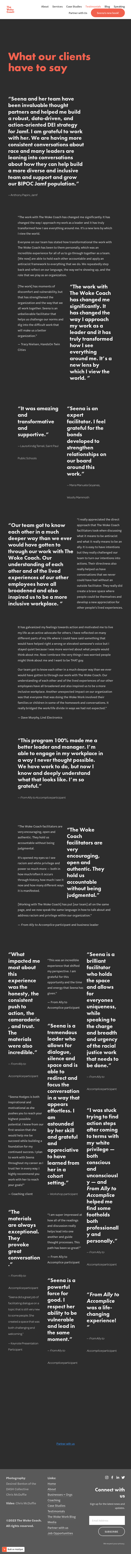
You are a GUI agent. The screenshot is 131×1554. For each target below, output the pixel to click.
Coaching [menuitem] (54, 1500)
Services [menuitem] (57, 6)
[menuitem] (108, 13)
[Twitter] (123, 1477)
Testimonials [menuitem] (93, 6)
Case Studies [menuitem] (74, 6)
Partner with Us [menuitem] (78, 13)
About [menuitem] (45, 6)
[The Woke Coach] (112, 1477)
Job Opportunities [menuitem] (60, 1533)
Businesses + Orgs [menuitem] (60, 1494)
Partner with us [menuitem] (58, 1527)
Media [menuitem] (52, 1522)
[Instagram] (106, 1477)
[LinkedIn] (117, 1477)
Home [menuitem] (52, 1483)
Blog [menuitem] (107, 6)
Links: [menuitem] (52, 1478)
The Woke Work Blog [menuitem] (62, 1516)
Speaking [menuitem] (119, 6)
